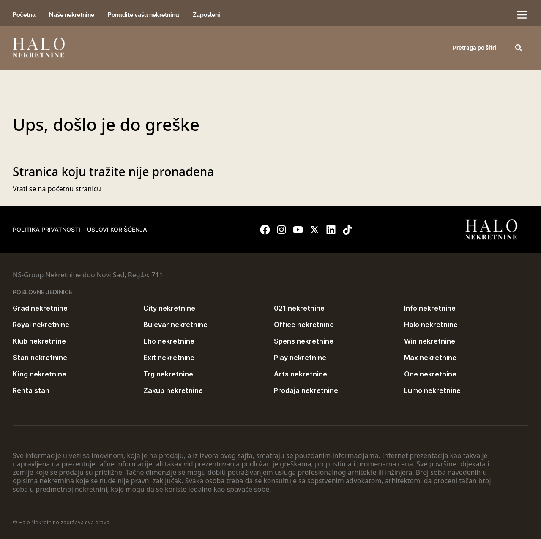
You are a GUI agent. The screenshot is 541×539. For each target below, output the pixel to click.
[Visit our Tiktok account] (347, 230)
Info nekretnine (430, 308)
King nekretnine (39, 374)
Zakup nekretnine (173, 390)
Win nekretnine (429, 341)
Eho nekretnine (168, 341)
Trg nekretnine (168, 374)
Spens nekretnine (303, 341)
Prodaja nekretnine (306, 390)
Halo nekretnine (431, 324)
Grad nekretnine (40, 308)
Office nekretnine (304, 324)
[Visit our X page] (314, 230)
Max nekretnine (430, 357)
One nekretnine (430, 374)
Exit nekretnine (168, 357)
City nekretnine (169, 308)
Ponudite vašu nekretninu (143, 14)
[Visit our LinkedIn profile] (331, 230)
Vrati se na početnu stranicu (57, 188)
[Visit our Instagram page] (281, 230)
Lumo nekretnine (432, 390)
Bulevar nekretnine (175, 324)
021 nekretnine (299, 308)
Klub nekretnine (39, 341)
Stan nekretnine (40, 357)
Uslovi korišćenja (117, 229)
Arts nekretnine (300, 374)
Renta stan (31, 390)
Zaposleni (206, 14)
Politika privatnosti (46, 229)
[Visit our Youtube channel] (298, 230)
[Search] (518, 47)
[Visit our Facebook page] (265, 230)
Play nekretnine (300, 357)
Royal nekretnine (41, 324)
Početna (24, 14)
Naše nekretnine (71, 14)
